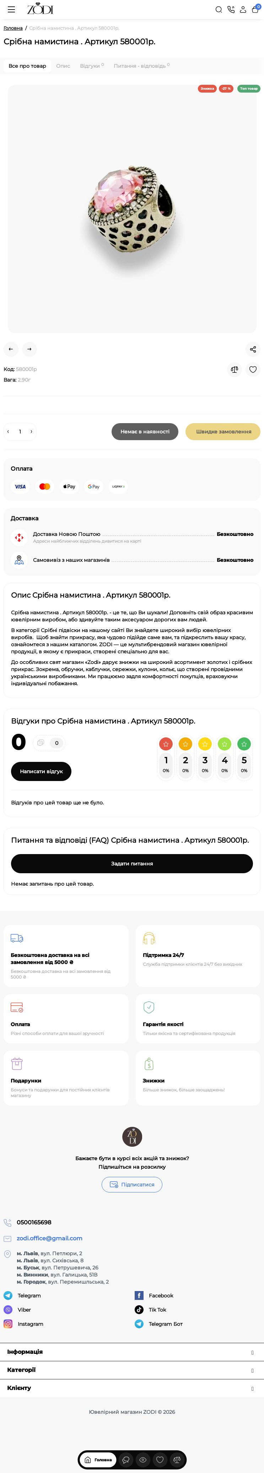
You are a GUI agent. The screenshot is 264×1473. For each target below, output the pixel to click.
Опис (63, 66)
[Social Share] (253, 349)
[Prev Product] (11, 349)
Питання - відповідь (141, 65)
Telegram (22, 1295)
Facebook (154, 1295)
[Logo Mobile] (40, 9)
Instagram (23, 1323)
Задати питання (132, 863)
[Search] (219, 9)
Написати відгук (41, 771)
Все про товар (27, 66)
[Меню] (11, 9)
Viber (17, 1309)
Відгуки (92, 65)
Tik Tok (150, 1309)
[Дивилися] (125, 1459)
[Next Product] (29, 349)
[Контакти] (231, 9)
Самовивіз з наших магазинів (71, 560)
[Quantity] (20, 431)
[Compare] (234, 369)
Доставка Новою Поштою (66, 534)
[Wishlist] (253, 369)
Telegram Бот (159, 1323)
